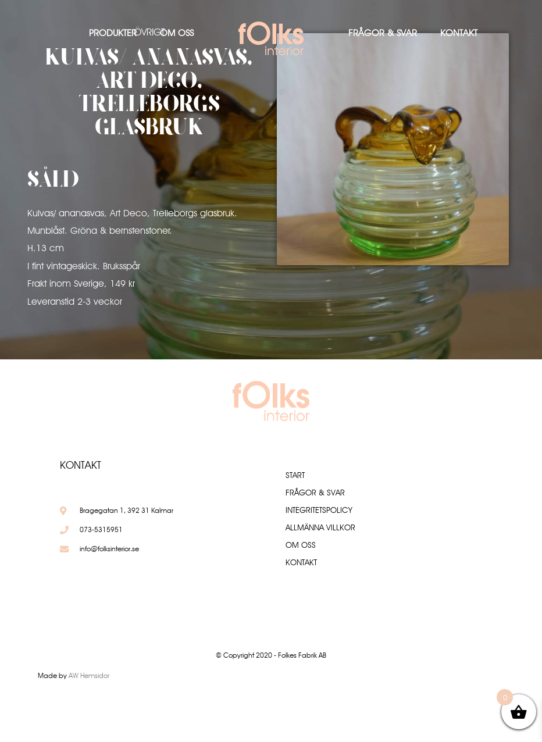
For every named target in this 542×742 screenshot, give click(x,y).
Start (295, 475)
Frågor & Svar (382, 32)
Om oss (177, 32)
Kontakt (458, 32)
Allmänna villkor (320, 527)
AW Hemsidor (89, 675)
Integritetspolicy (319, 510)
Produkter (113, 32)
